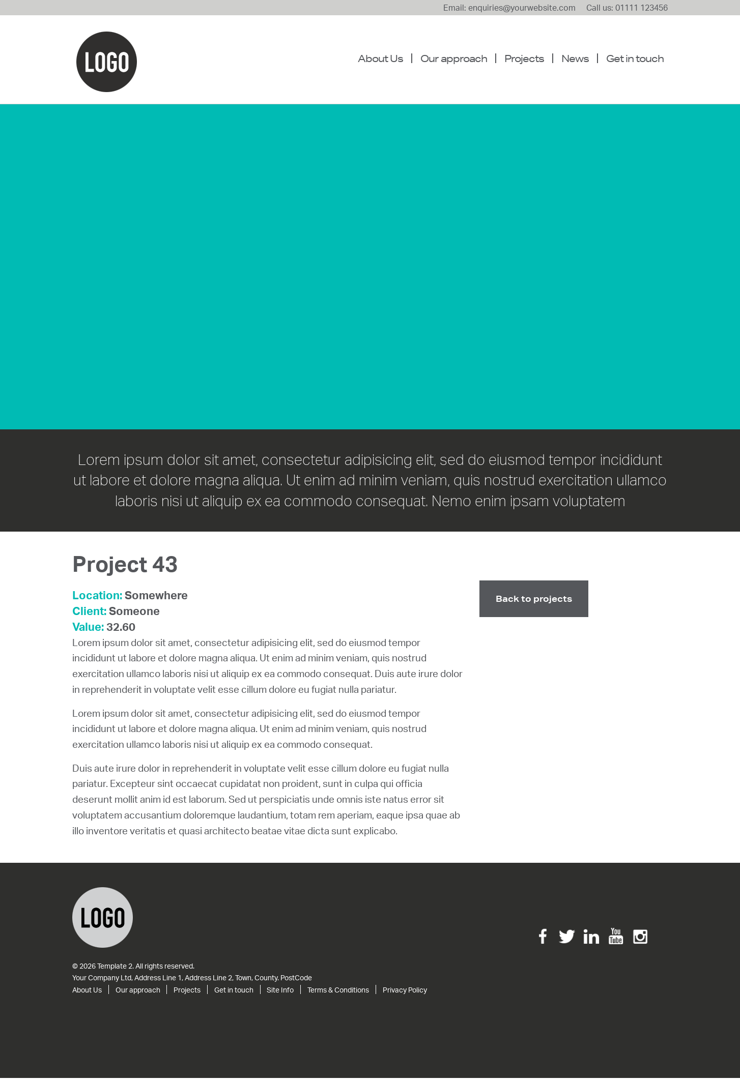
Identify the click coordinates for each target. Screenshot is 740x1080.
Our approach (453, 58)
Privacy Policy (405, 991)
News (575, 58)
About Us (380, 58)
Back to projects (534, 600)
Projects (524, 58)
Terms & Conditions (338, 991)
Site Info (280, 991)
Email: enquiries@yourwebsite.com (509, 8)
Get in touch (635, 58)
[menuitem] (384, 58)
